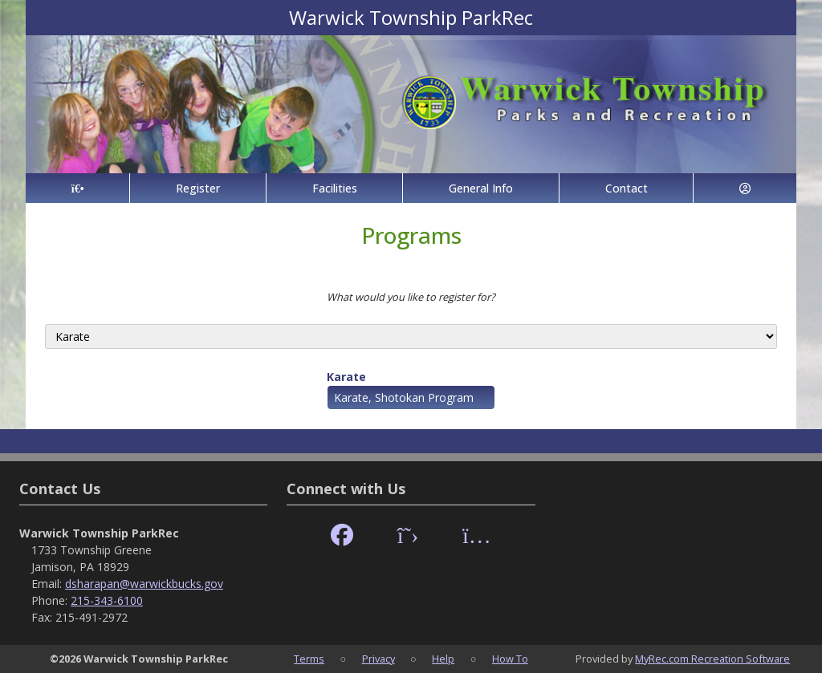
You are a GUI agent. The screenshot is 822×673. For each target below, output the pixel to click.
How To (510, 658)
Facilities (334, 188)
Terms (309, 658)
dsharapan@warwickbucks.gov (144, 583)
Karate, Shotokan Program (404, 397)
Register (198, 188)
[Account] (745, 188)
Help (443, 658)
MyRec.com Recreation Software (712, 658)
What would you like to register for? (411, 297)
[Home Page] (77, 188)
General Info (481, 188)
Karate (346, 376)
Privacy (378, 658)
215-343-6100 (107, 600)
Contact (626, 188)
